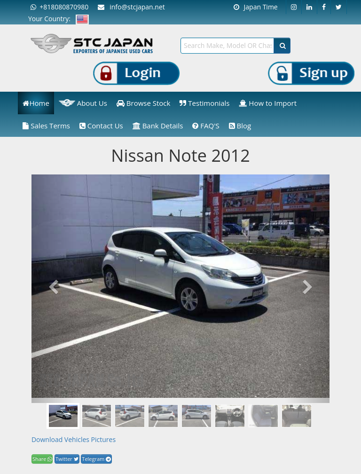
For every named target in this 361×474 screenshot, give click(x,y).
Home (36, 103)
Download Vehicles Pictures (73, 439)
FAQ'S (205, 125)
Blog (240, 125)
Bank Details (158, 125)
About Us (83, 103)
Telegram (96, 458)
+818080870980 (59, 6)
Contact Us (101, 125)
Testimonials (204, 103)
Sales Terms (46, 125)
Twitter (66, 458)
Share (42, 458)
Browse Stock (144, 103)
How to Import (268, 103)
